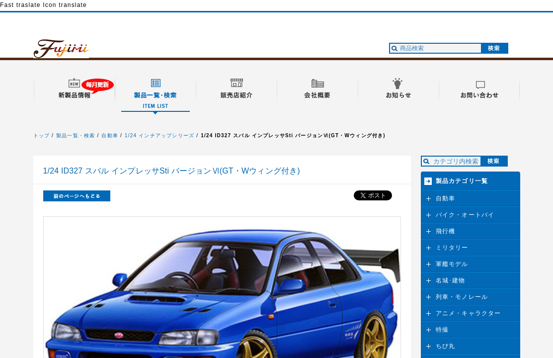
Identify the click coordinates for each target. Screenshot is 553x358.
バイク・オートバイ (465, 214)
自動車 (109, 135)
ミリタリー (452, 247)
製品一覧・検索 (75, 135)
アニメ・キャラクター (468, 313)
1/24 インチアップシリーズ (159, 135)
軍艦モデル (452, 264)
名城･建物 (451, 280)
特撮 (442, 329)
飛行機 (446, 231)
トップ (41, 135)
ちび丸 (446, 346)
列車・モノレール (462, 296)
